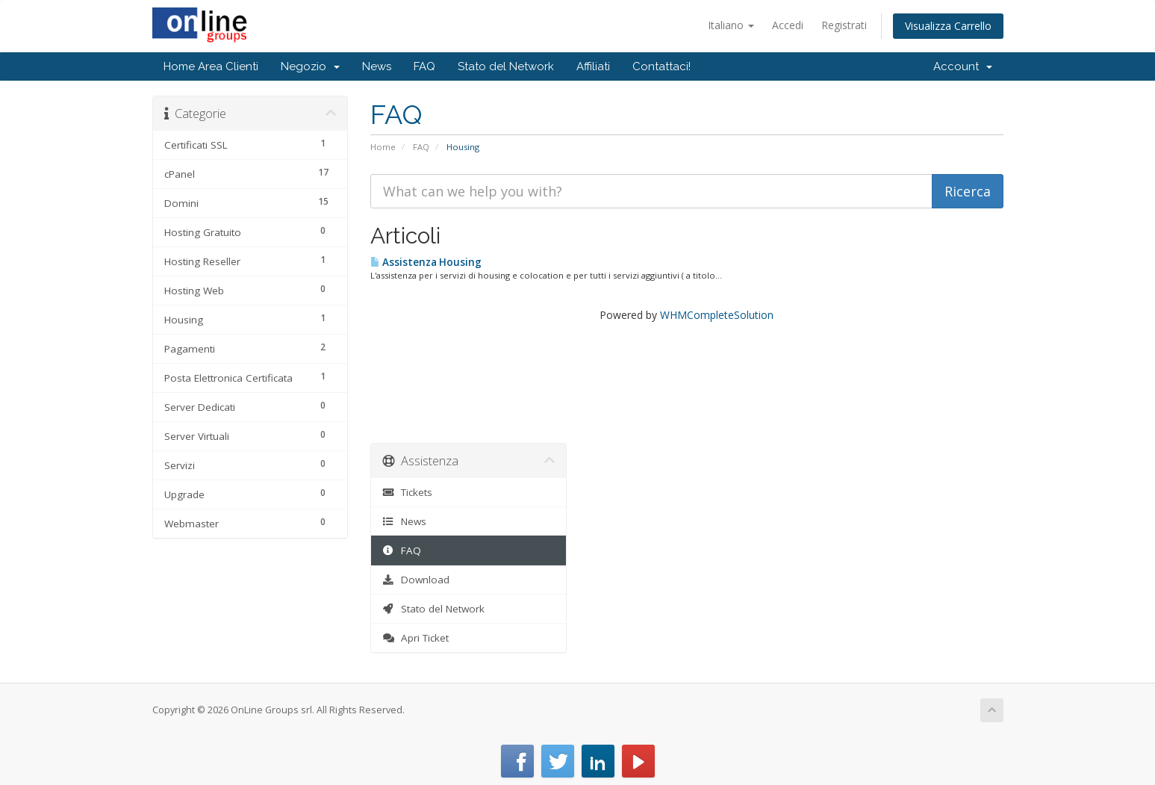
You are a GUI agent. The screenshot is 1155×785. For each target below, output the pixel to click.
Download (415, 579)
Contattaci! (661, 66)
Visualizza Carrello (948, 26)
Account (962, 66)
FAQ (424, 66)
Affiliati (593, 66)
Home (383, 146)
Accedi (787, 25)
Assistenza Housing (426, 262)
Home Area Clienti (211, 66)
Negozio (310, 66)
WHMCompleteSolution (716, 315)
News (376, 66)
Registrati (844, 25)
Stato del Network (506, 66)
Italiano (731, 25)
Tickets (407, 492)
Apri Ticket (415, 638)
